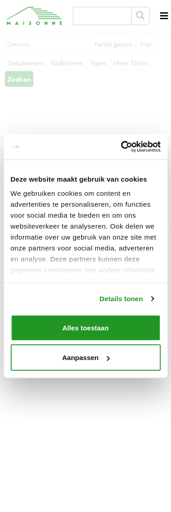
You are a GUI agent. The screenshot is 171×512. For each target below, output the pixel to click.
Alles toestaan (85, 327)
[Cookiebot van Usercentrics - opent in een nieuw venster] (122, 147)
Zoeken (140, 16)
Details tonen (121, 299)
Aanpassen (85, 357)
